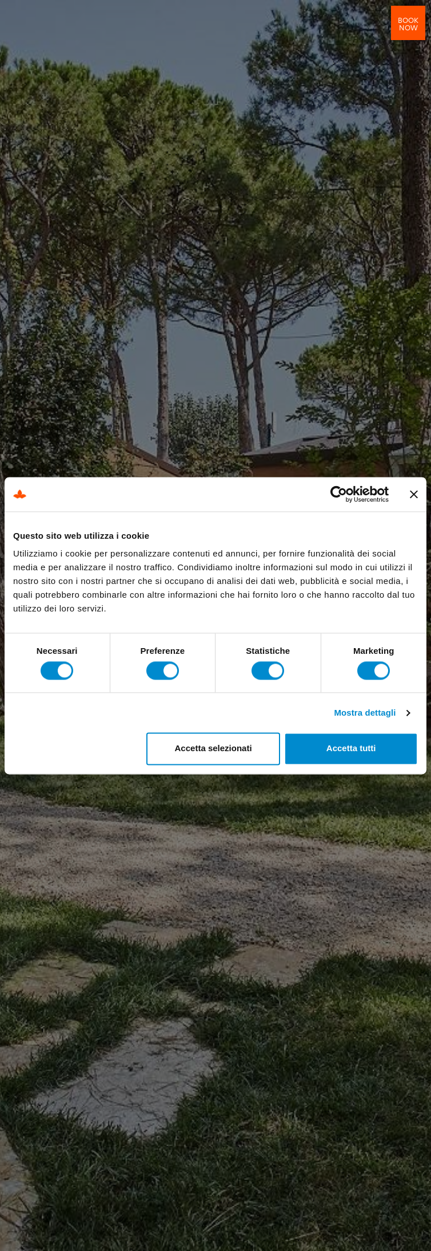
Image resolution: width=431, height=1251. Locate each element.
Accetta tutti (351, 748)
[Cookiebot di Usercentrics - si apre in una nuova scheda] (339, 494)
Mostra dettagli (365, 712)
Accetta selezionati (213, 748)
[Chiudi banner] (414, 494)
